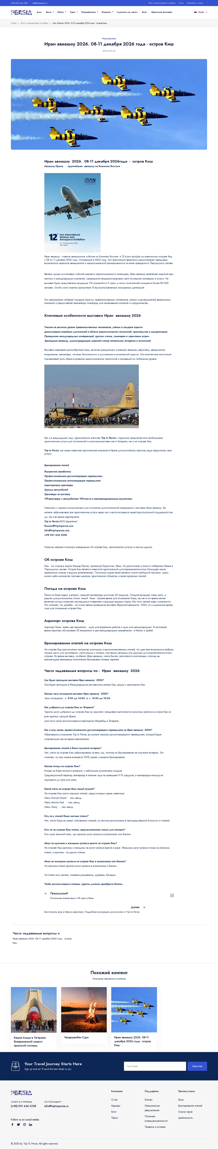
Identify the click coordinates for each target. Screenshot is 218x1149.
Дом (39, 12)
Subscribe (197, 1066)
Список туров (185, 1112)
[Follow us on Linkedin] (31, 1125)
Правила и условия (155, 1127)
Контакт (148, 1099)
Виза (180, 1099)
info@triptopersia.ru (39, 3)
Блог (144, 12)
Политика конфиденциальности (156, 1119)
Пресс (114, 1118)
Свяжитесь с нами (195, 3)
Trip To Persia (31, 1143)
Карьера (115, 1105)
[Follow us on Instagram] (24, 1125)
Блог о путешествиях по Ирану (162, 3)
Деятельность (185, 1118)
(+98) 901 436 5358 (19, 3)
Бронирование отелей (190, 1105)
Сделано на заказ (127, 12)
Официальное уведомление (152, 1108)
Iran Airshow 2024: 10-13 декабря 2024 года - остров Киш (80, 23)
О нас (181, 3)
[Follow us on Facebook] (12, 1125)
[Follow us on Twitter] (18, 1125)
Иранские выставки (161, 12)
